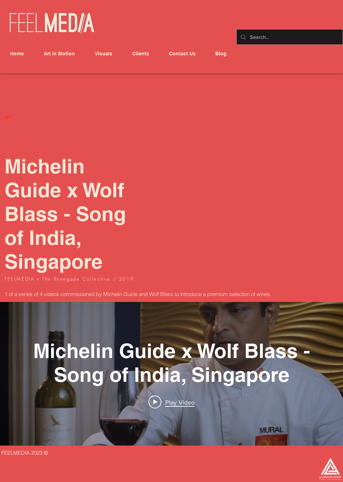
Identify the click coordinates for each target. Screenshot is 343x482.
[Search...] (289, 36)
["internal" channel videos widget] (171, 374)
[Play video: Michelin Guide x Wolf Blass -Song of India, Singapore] (171, 402)
